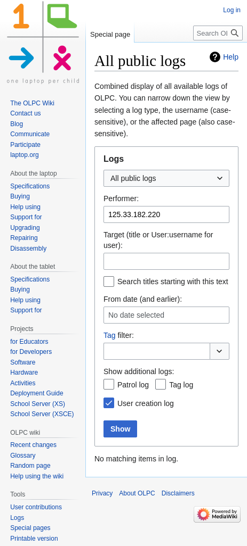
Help (230, 57)
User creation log (145, 403)
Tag (109, 335)
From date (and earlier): (142, 299)
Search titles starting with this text (172, 281)
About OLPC (137, 493)
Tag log (181, 384)
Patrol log (133, 384)
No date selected (136, 315)
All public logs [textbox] (133, 178)
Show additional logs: (138, 371)
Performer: (121, 198)
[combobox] (166, 178)
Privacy (102, 493)
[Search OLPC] (218, 33)
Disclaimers (178, 493)
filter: (118, 335)
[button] (219, 351)
